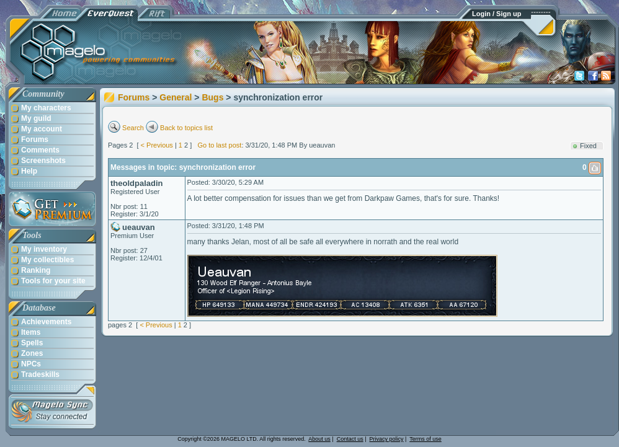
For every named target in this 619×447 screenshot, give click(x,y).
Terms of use (425, 439)
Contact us (350, 439)
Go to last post (219, 145)
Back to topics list (186, 127)
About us (319, 439)
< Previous (157, 145)
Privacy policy (387, 439)
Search (133, 127)
